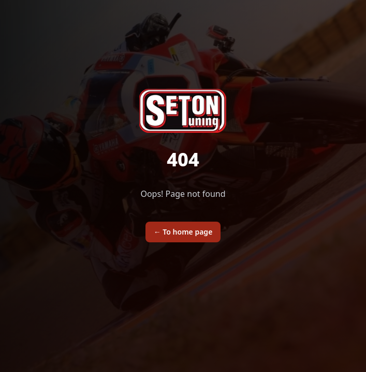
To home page (183, 232)
